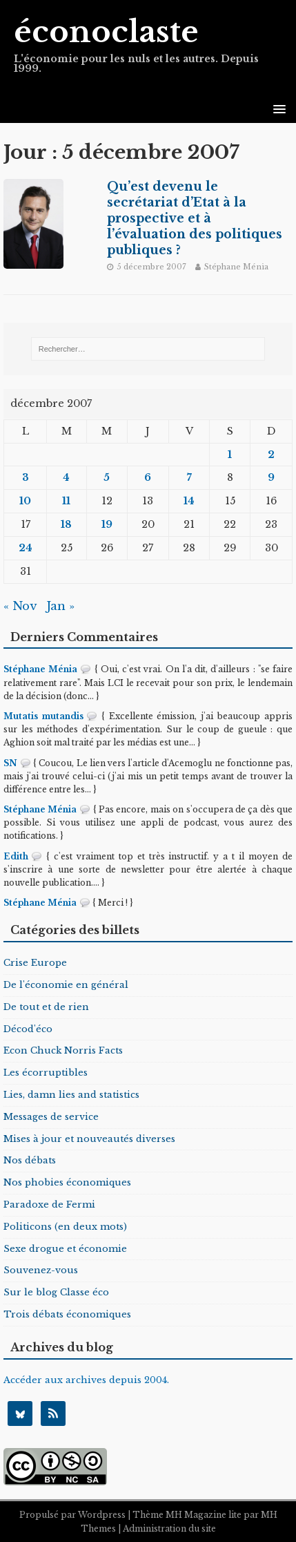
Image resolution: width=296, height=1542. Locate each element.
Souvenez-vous (40, 1270)
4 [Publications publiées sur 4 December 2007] (66, 477)
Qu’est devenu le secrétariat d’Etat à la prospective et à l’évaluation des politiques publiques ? (194, 218)
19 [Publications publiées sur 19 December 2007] (106, 524)
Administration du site (169, 1528)
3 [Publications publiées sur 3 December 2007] (25, 477)
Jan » (60, 606)
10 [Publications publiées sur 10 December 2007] (25, 501)
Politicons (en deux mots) (65, 1226)
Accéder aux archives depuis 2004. (86, 1380)
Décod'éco (27, 1029)
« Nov (19, 606)
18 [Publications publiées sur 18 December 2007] (66, 524)
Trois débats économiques (67, 1314)
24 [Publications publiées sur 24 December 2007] (25, 548)
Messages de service (51, 1117)
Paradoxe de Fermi (49, 1204)
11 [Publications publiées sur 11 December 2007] (66, 501)
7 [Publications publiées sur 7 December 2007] (189, 477)
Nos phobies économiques (67, 1182)
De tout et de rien (46, 1007)
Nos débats (29, 1160)
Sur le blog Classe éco (56, 1292)
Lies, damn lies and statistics (71, 1095)
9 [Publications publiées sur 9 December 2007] (271, 477)
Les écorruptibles (45, 1072)
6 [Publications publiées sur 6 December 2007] (147, 477)
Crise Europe (35, 963)
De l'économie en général (65, 985)
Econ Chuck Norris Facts (63, 1050)
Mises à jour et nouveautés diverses (89, 1139)
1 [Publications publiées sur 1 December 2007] (230, 454)
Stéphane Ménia (236, 267)
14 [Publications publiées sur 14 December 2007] (189, 501)
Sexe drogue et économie (65, 1249)
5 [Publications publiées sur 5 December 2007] (106, 477)
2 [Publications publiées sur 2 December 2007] (271, 454)
